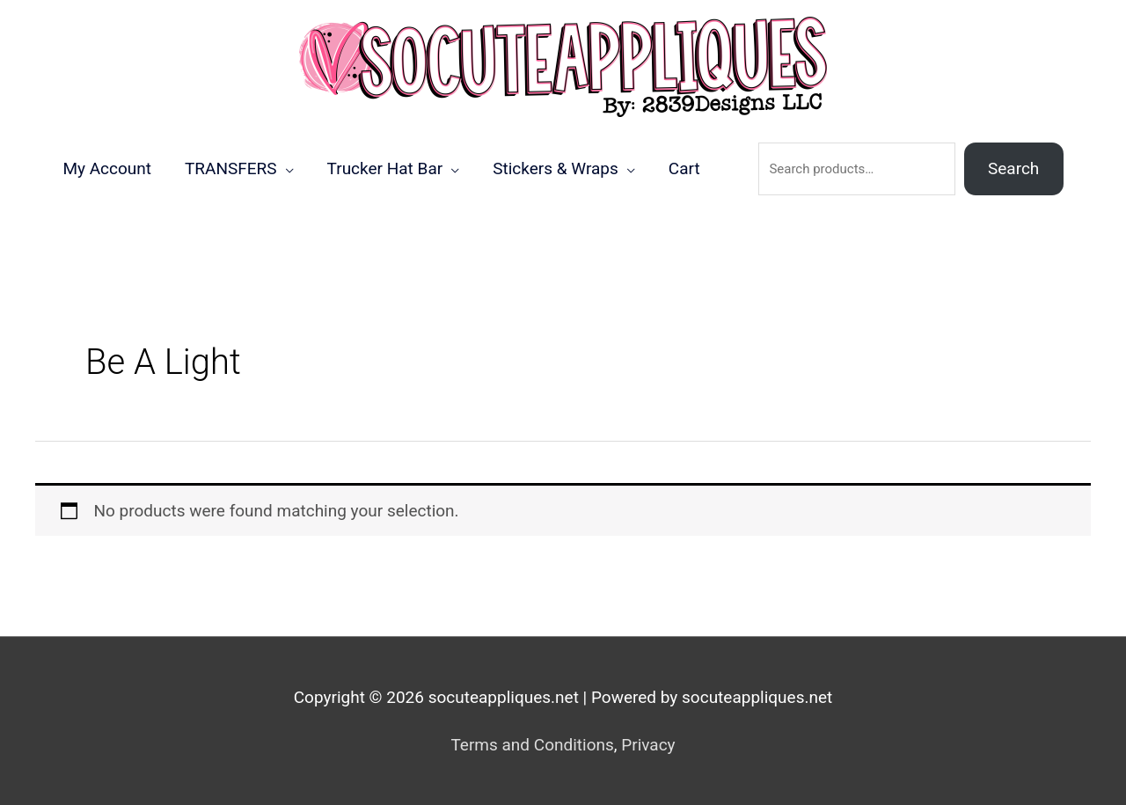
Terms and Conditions (531, 745)
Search (1013, 168)
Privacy (648, 745)
